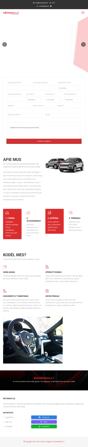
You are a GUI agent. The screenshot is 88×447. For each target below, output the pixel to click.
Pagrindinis (8, 417)
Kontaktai (7, 426)
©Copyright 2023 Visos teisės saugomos (38, 441)
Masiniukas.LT (59, 441)
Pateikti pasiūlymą (44, 141)
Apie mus (7, 422)
